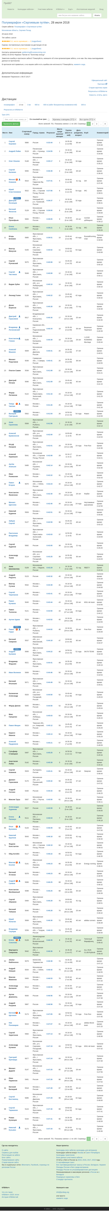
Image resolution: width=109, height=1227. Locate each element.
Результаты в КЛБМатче (97, 91)
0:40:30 (49, 318)
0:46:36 (49, 951)
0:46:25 (49, 882)
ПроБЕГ (8, 3)
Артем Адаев (14, 620)
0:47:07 (49, 1024)
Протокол (102, 84)
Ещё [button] (70, 9)
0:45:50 (49, 799)
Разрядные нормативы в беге (68, 1177)
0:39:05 (49, 219)
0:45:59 (49, 808)
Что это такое (7, 1192)
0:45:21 (49, 743)
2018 (84, 1160)
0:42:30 (49, 494)
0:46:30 (49, 920)
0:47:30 (49, 1109)
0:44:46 (49, 672)
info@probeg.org (62, 1192)
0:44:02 (49, 629)
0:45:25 (49, 753)
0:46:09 (49, 828)
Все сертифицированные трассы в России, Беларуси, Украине (81, 1165)
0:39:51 (49, 238)
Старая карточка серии (98, 88)
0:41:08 (49, 370)
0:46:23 (49, 864)
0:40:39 (49, 340)
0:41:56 (49, 423)
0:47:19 (49, 1046)
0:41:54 (49, 414)
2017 (89, 1160)
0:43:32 (49, 576)
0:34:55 (49, 151)
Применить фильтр (11, 124)
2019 (80, 1160)
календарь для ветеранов (86, 1150)
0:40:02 (49, 250)
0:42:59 (49, 522)
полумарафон (9, 105)
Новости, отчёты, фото (98, 95)
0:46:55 (49, 987)
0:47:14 (49, 1034)
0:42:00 (49, 435)
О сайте (5, 1150)
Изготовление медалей (86, 9)
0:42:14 (49, 465)
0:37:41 (49, 181)
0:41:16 (49, 394)
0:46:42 (49, 970)
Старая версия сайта (10, 1162)
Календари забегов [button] (26, 9)
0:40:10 (49, 284)
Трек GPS (5, 115)
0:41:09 (49, 382)
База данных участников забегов (69, 1157)
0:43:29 (49, 568)
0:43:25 (49, 557)
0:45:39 (49, 762)
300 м (83, 105)
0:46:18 (49, 836)
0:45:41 (49, 771)
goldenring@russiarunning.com (34, 52)
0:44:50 (49, 695)
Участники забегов (45, 9)
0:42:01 (49, 446)
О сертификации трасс (65, 1162)
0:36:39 (49, 171)
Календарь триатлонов (65, 1155)
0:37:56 (49, 191)
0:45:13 (49, 734)
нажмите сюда (79, 64)
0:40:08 (49, 262)
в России (93, 1172)
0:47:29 (49, 1098)
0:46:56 (49, 996)
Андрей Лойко (15, 151)
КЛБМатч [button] (60, 9)
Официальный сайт (99, 80)
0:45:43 (49, 791)
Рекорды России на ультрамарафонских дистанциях (77, 1170)
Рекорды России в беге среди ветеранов (72, 1167)
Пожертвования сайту (10, 1160)
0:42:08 (49, 455)
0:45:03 (49, 716)
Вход (101, 9)
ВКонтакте (26, 1165)
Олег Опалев (14, 161)
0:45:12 (49, 725)
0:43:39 (49, 585)
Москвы (80, 1153)
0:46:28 (49, 901)
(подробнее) (36, 41)
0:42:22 (49, 475)
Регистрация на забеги (11, 1155)
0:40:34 (49, 329)
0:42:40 (49, 504)
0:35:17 (49, 161)
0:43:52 (49, 620)
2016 (94, 1160)
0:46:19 (49, 845)
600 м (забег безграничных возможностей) (60, 105)
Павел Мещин (14, 725)
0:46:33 (49, 930)
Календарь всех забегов (66, 1150)
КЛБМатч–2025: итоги (10, 1195)
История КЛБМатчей (10, 1197)
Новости (10, 9)
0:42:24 (49, 484)
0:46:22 (49, 854)
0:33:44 (49, 143)
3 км (29, 105)
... (101, 124)
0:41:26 (49, 405)
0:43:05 (49, 545)
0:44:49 (49, 682)
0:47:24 (49, 1058)
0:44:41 (49, 663)
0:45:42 (49, 781)
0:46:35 (49, 940)
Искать (97, 15)
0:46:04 (49, 818)
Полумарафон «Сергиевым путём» (25, 22)
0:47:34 (49, 1129)
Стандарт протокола (64, 1179)
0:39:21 (49, 228)
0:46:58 (49, 1004)
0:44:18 (49, 640)
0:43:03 (49, 534)
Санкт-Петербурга (92, 1153)
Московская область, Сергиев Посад (16, 30)
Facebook (34, 1165)
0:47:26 (49, 1079)
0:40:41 (49, 351)
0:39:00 (49, 210)
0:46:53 (49, 978)
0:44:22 (49, 652)
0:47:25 (49, 1070)
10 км (21, 105)
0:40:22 (49, 295)
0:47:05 (49, 1014)
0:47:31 (49, 1119)
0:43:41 (49, 594)
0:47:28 (49, 1088)
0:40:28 (49, 306)
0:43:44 (49, 602)
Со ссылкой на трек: (38, 119)
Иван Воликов (15, 672)
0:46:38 (49, 961)
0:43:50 (49, 611)
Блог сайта (6, 1157)
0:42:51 (49, 512)
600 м (37, 105)
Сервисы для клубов (10, 1153)
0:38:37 (49, 201)
